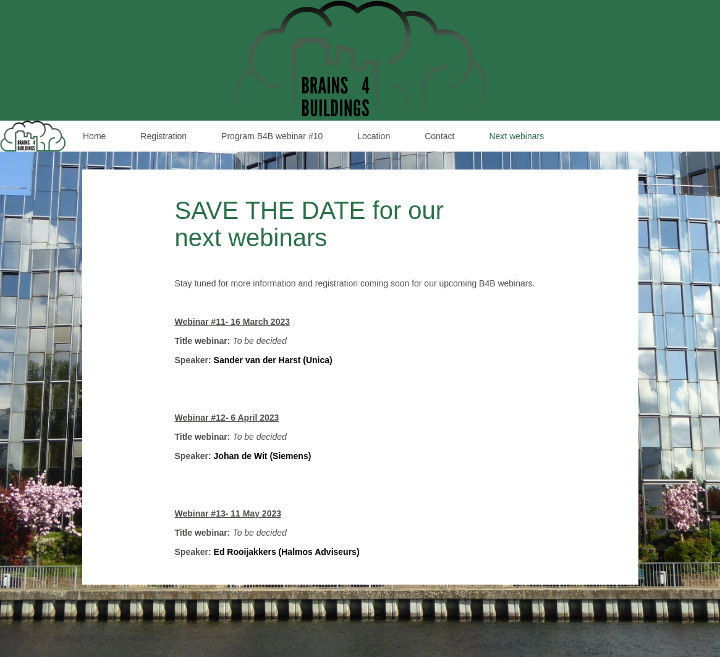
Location (373, 136)
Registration (163, 136)
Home (94, 136)
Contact (439, 136)
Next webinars (516, 136)
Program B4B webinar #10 (272, 136)
